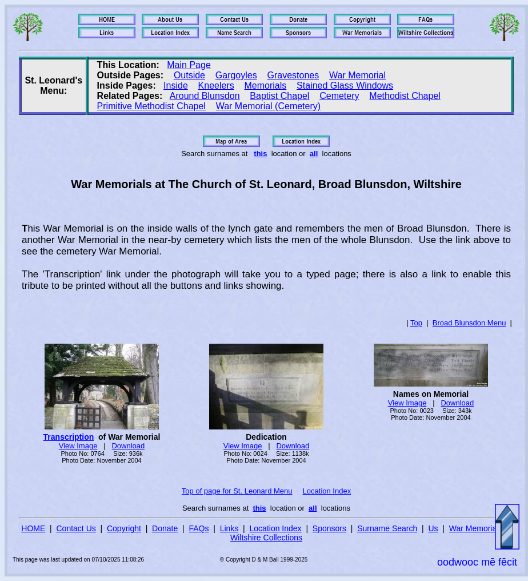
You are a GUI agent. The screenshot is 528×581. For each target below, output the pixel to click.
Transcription (68, 436)
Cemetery (339, 96)
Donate (165, 528)
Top (416, 323)
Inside (175, 85)
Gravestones (293, 75)
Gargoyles (236, 75)
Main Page (189, 65)
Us (433, 528)
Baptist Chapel (279, 96)
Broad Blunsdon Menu (469, 323)
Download (128, 445)
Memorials (266, 85)
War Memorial (357, 75)
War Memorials (476, 528)
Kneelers (216, 85)
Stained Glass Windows (345, 85)
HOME (33, 528)
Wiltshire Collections (266, 537)
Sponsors (329, 528)
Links (229, 528)
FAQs (199, 528)
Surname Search (387, 528)
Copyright (124, 528)
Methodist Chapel (405, 96)
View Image (78, 445)
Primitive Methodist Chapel (151, 106)
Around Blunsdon (205, 96)
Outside (189, 75)
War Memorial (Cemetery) (268, 106)
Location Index (327, 491)
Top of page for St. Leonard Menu (237, 491)
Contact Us (76, 528)
